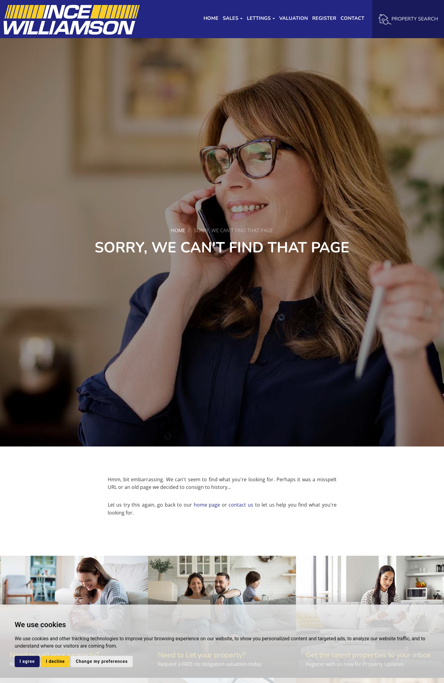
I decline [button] (55, 661)
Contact (352, 18)
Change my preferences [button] (102, 661)
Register (324, 18)
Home (211, 18)
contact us (241, 504)
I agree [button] (27, 661)
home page (207, 504)
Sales (233, 18)
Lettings (261, 18)
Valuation (293, 18)
